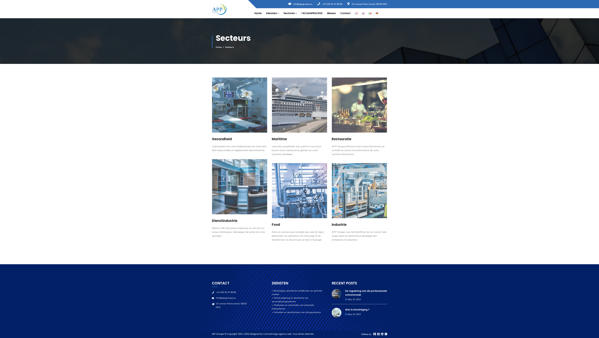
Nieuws (331, 13)
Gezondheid (222, 139)
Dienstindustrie (224, 220)
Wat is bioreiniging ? (357, 309)
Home (258, 13)
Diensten (271, 13)
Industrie (339, 224)
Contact (345, 13)
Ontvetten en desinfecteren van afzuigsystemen (297, 312)
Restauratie (341, 139)
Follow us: (366, 334)
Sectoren (289, 13)
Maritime (279, 139)
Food (276, 224)
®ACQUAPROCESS (312, 13)
